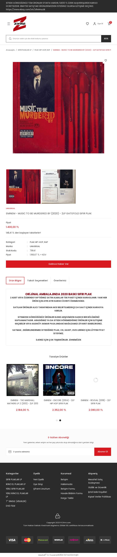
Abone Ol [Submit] (102, 451)
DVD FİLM (10, 505)
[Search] (58, 38)
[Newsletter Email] (58, 451)
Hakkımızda (66, 484)
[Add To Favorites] (106, 60)
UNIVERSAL (35, 246)
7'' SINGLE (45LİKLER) (16, 501)
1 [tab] (57, 420)
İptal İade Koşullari (97, 492)
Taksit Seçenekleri (37, 280)
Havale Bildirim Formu (72, 493)
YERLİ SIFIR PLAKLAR (15, 488)
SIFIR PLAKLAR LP (14, 479)
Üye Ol (100, 23)
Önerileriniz (60, 280)
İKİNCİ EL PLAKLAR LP (16, 484)
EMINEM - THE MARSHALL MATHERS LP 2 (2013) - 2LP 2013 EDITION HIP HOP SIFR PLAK (58, 402)
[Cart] (109, 23)
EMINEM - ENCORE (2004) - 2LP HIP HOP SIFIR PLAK (95, 402)
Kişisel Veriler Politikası (99, 496)
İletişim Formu (68, 488)
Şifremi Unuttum (41, 488)
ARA (106, 38)
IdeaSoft (42, 555)
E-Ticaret (52, 555)
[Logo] (19, 23)
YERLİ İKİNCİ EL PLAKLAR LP (17, 495)
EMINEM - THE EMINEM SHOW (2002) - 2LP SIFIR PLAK (22, 402)
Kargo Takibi (67, 498)
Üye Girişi (38, 484)
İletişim (64, 479)
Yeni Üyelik (38, 479)
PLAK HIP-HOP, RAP (39, 242)
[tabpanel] (22, 390)
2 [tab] (60, 420)
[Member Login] (94, 23)
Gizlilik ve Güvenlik (97, 487)
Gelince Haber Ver (58, 263)
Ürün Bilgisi (15, 280)
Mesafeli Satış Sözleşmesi (95, 481)
